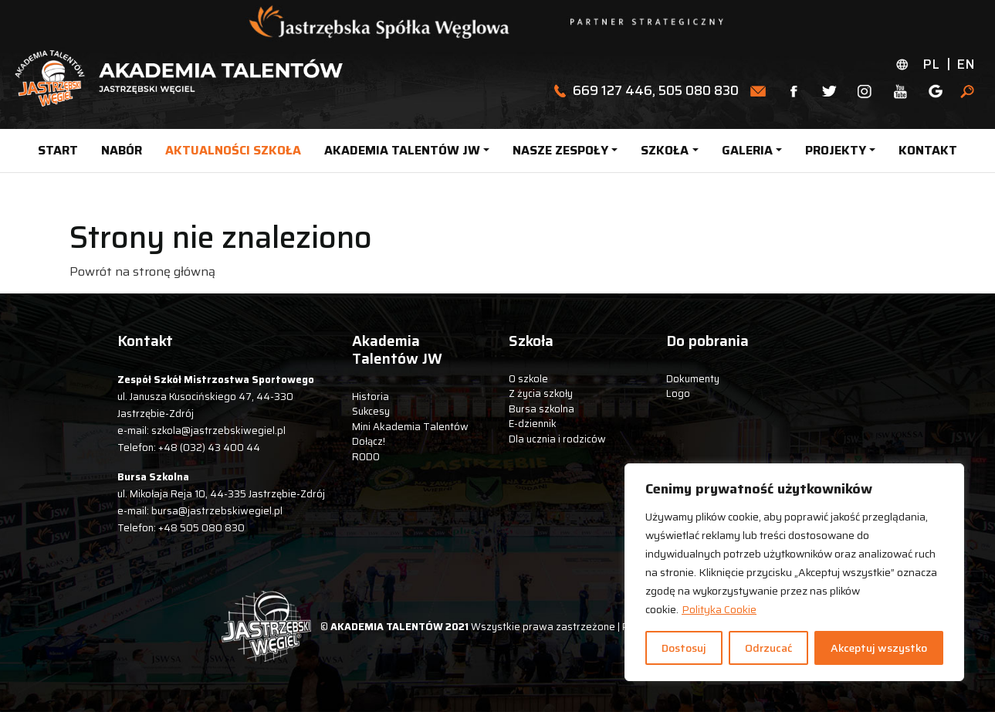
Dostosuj (684, 647)
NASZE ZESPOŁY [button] (560, 150)
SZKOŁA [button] (665, 150)
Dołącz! (368, 441)
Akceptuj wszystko (879, 647)
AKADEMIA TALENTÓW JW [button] (402, 150)
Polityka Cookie (719, 609)
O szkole (528, 379)
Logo (678, 393)
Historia (370, 396)
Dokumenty (692, 379)
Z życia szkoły (541, 393)
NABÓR (121, 150)
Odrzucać (768, 647)
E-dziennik (533, 423)
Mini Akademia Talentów (410, 427)
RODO (366, 457)
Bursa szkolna (541, 409)
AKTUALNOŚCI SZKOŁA (233, 150)
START (58, 150)
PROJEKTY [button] (835, 150)
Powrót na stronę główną (142, 271)
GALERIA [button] (747, 150)
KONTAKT (928, 150)
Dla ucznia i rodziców (557, 439)
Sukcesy (371, 411)
